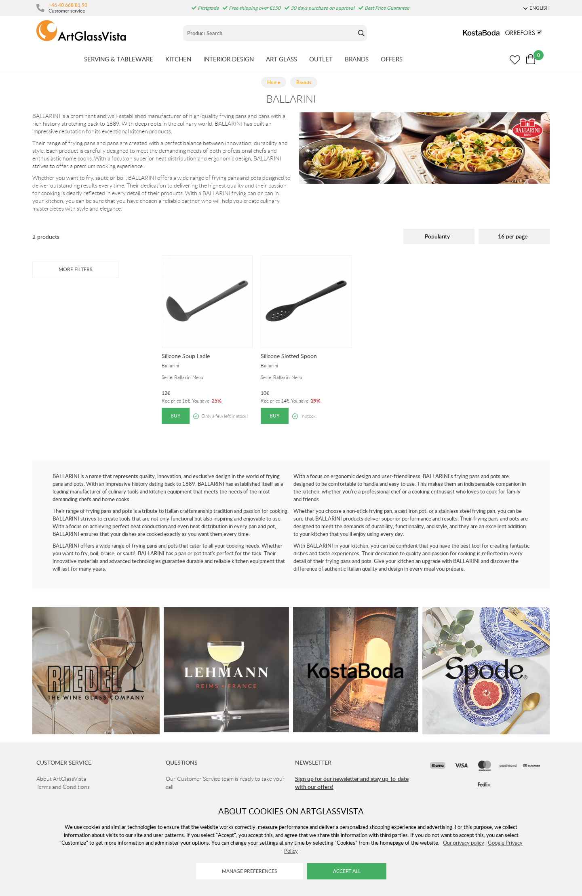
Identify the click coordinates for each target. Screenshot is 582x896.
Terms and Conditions (63, 787)
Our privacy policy (463, 842)
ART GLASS (281, 59)
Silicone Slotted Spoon (289, 356)
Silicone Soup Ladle (186, 356)
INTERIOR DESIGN (228, 59)
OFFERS (392, 59)
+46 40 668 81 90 (67, 5)
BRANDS (357, 59)
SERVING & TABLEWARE (118, 59)
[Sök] (269, 33)
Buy (176, 415)
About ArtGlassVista (61, 779)
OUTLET (321, 59)
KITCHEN (178, 59)
